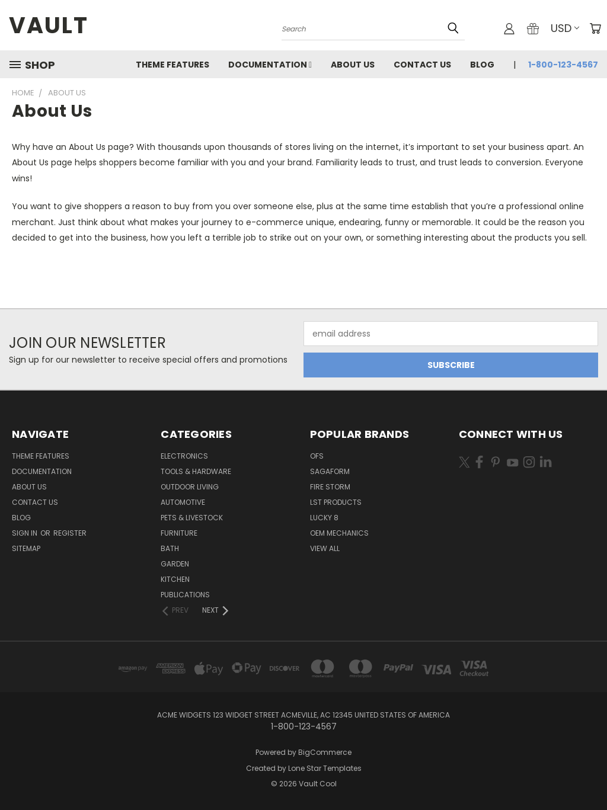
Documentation (270, 65)
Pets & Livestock (192, 518)
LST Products (336, 502)
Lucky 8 (324, 518)
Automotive (183, 502)
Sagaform (330, 471)
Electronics (184, 456)
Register (70, 533)
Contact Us (422, 65)
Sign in (25, 533)
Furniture (179, 533)
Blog (482, 65)
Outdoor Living (190, 487)
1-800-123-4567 (563, 65)
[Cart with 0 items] (595, 28)
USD (565, 28)
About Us (353, 65)
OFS (317, 456)
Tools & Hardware (196, 471)
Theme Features (172, 65)
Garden (175, 564)
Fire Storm (330, 487)
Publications (185, 595)
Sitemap (26, 548)
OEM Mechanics (339, 533)
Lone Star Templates (325, 768)
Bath (170, 548)
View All (325, 548)
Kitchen (175, 579)
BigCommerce (325, 752)
